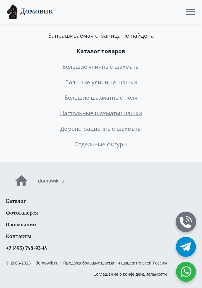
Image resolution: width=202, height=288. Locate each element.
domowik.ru (35, 180)
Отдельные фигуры (101, 144)
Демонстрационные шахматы (101, 129)
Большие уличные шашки (101, 82)
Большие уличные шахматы (101, 67)
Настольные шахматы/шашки (101, 113)
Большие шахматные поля (101, 97)
